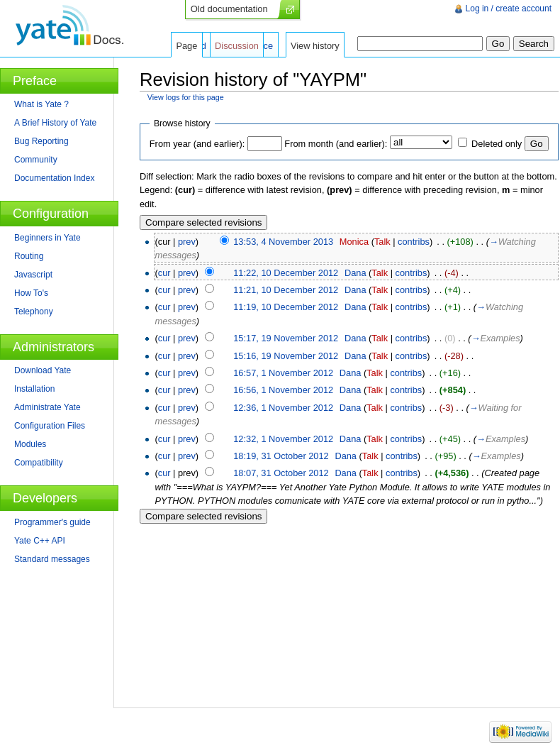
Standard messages (52, 559)
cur (164, 273)
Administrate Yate (47, 407)
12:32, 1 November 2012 (283, 439)
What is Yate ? (41, 104)
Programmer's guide (52, 522)
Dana (355, 273)
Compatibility (38, 463)
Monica (354, 241)
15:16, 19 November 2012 (285, 356)
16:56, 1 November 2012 (283, 390)
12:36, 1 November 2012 (283, 407)
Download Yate (42, 370)
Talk (382, 241)
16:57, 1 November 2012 (283, 373)
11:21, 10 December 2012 (285, 290)
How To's (31, 293)
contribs (414, 241)
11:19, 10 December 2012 (285, 307)
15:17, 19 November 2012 (285, 338)
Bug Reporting (41, 141)
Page (186, 45)
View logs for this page (185, 97)
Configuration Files (49, 426)
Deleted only (496, 143)
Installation (34, 389)
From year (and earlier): (197, 143)
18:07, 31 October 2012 (280, 473)
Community (35, 160)
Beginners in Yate (47, 238)
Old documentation (229, 9)
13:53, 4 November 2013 (283, 241)
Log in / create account (508, 8)
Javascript (33, 275)
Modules (30, 444)
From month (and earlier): (335, 143)
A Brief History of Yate (55, 123)
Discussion (237, 45)
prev (187, 241)
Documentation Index (54, 178)
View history (315, 45)
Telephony (33, 311)
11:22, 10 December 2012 (285, 273)
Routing (28, 256)
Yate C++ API (39, 541)
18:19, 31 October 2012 (280, 456)
